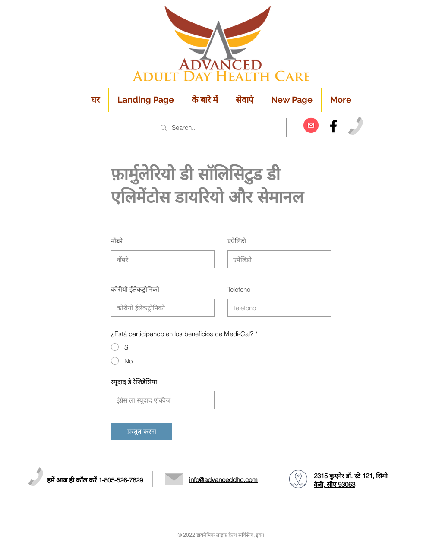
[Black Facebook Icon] (333, 126)
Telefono (238, 289)
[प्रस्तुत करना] (141, 431)
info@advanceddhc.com (223, 480)
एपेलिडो (236, 241)
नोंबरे (117, 241)
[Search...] (220, 127)
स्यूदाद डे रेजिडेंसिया (134, 381)
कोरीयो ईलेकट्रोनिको (135, 289)
